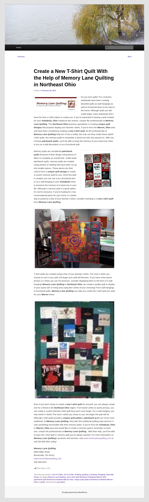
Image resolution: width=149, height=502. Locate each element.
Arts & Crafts (57, 475)
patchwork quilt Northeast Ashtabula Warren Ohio (53, 480)
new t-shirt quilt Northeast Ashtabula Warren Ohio (86, 477)
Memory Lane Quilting (57, 477)
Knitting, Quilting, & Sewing (86, 475)
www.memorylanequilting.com (97, 438)
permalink (61, 482)
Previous (20, 57)
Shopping (101, 475)
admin (42, 482)
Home (18, 47)
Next (131, 57)
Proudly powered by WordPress (74, 492)
